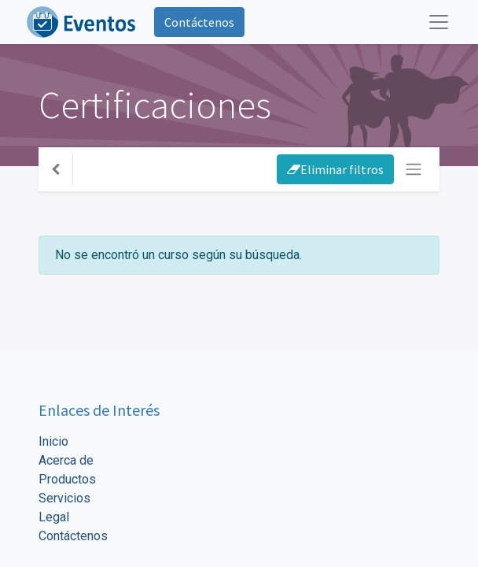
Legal (54, 517)
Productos (67, 479)
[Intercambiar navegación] (413, 169)
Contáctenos (199, 22)
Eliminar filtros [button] (335, 169)
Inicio (53, 441)
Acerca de (66, 460)
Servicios (64, 498)
